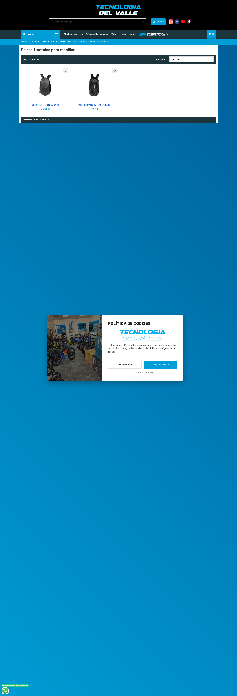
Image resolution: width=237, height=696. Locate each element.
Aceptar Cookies (161, 364)
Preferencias (125, 364)
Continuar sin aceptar (143, 372)
